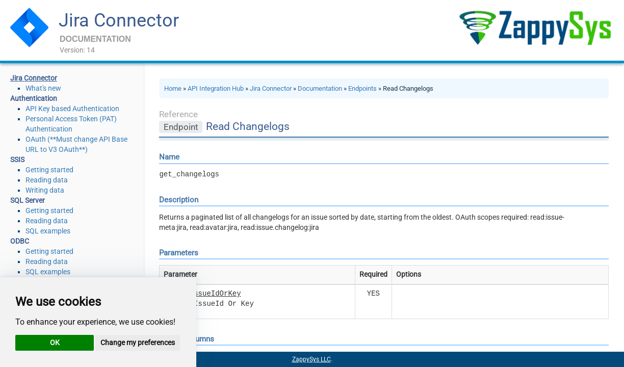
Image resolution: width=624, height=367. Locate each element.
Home (172, 88)
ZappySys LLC (311, 359)
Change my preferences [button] (137, 342)
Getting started (49, 170)
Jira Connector (119, 20)
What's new (43, 88)
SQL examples (47, 231)
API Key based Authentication (72, 108)
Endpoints (362, 88)
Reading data (46, 180)
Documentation (320, 88)
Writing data (44, 190)
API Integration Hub (216, 88)
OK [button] (55, 342)
